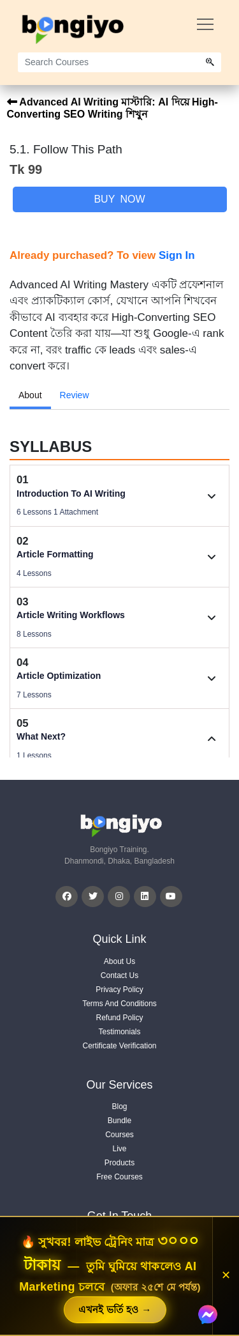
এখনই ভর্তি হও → (114, 1309)
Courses (119, 1134)
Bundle (119, 1120)
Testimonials (119, 1031)
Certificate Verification (119, 1045)
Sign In (177, 255)
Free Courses (119, 1176)
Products (119, 1162)
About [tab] (30, 395)
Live (119, 1148)
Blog (119, 1106)
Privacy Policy (119, 989)
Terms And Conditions (119, 1003)
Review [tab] (74, 395)
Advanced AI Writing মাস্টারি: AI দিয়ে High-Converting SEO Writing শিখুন (112, 108)
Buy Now (119, 199)
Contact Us (119, 975)
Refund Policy (119, 1017)
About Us (119, 961)
